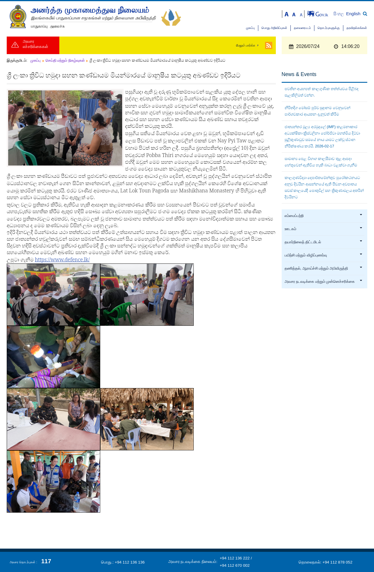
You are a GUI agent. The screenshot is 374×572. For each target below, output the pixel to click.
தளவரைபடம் (302, 28)
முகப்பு (250, 28)
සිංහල (339, 14)
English (353, 13)
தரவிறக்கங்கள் (357, 28)
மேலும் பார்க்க (245, 45)
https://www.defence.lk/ (62, 259)
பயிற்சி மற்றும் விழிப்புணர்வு (324, 255)
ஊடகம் (324, 229)
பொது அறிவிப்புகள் (274, 28)
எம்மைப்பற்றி (324, 216)
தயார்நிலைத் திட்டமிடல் (324, 242)
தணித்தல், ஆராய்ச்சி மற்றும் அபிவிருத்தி (324, 268)
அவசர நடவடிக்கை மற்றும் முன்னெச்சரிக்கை (324, 282)
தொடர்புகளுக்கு (329, 28)
